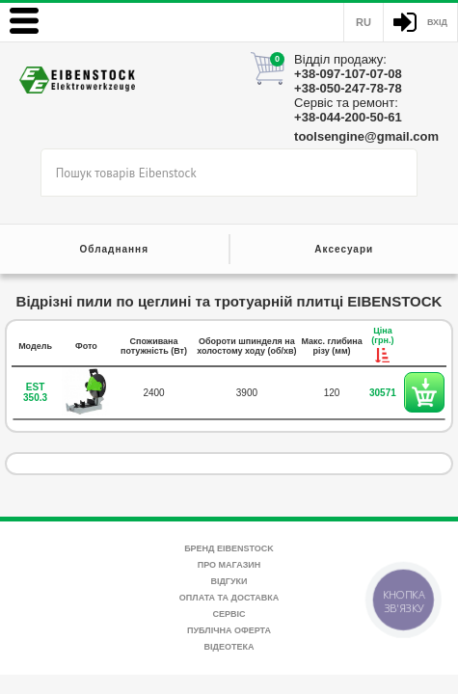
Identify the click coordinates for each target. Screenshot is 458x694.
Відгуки (228, 581)
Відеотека (229, 647)
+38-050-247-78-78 (348, 88)
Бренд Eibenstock (229, 548)
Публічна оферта (229, 630)
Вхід (437, 22)
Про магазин (229, 565)
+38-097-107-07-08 (348, 74)
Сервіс (228, 614)
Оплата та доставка (229, 597)
